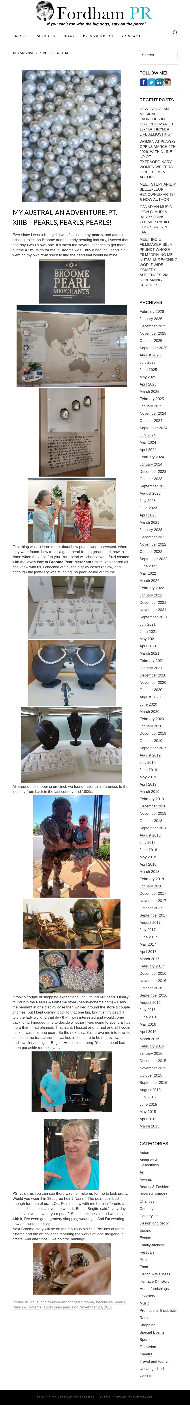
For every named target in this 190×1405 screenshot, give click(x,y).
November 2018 (153, 813)
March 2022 (150, 581)
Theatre (146, 1354)
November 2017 (153, 901)
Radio (144, 1318)
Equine (145, 1230)
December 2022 (153, 537)
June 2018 (148, 850)
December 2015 (153, 1061)
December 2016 (153, 973)
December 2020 (153, 675)
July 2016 (148, 1010)
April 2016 (148, 1032)
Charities (147, 1201)
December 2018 (153, 806)
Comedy (147, 1209)
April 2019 (148, 784)
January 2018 (151, 886)
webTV (145, 1376)
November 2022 (153, 544)
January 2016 (151, 1053)
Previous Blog (98, 36)
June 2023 (148, 508)
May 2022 (148, 573)
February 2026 (152, 311)
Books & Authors (153, 1194)
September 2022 (153, 559)
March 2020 (150, 712)
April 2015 (148, 1119)
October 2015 (151, 1075)
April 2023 (148, 515)
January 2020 (151, 726)
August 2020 (150, 697)
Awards (146, 1180)
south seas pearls (58, 1307)
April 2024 (148, 450)
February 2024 (152, 457)
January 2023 (151, 530)
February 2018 (152, 879)
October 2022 (151, 552)
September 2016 (153, 995)
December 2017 (153, 893)
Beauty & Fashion (154, 1187)
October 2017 (151, 908)
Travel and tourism (44, 1302)
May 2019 (148, 777)
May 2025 (148, 377)
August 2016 (150, 1003)
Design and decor (154, 1223)
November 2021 (153, 610)
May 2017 (148, 944)
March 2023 (150, 522)
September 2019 (153, 748)
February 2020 (152, 719)
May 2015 (148, 1112)
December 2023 (153, 472)
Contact (131, 36)
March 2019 (150, 792)
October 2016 (151, 988)
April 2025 (148, 384)
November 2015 (153, 1068)
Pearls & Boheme (27, 1307)
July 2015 (148, 1097)
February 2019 (152, 799)
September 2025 (153, 348)
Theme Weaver (140, 1397)
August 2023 (150, 493)
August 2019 (150, 755)
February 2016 (152, 1046)
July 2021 (148, 624)
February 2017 (152, 966)
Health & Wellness (155, 1274)
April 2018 (148, 864)
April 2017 (148, 952)
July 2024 (148, 435)
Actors (145, 1153)
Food (144, 1267)
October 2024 (151, 421)
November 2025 (153, 333)
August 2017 (150, 923)
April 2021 (148, 646)
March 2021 (150, 653)
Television (148, 1347)
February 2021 (152, 661)
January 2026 (151, 319)
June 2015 (148, 1104)
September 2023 (153, 486)
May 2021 (148, 639)
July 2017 (148, 930)
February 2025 (152, 399)
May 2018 (148, 857)
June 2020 (148, 704)
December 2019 (153, 733)
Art (142, 1172)
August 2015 (150, 1090)
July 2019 (148, 762)
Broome (87, 1302)
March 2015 (150, 1126)
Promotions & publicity (158, 1310)
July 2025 (148, 362)
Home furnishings (154, 1289)
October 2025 (151, 341)
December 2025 (153, 326)
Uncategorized (152, 1369)
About (21, 36)
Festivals (147, 1252)
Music (144, 1303)
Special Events (152, 1332)
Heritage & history (154, 1281)
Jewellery (147, 1296)
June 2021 (148, 632)
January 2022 (151, 595)
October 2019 (151, 741)
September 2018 (153, 828)
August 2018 (150, 835)
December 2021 (153, 602)
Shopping (148, 1325)
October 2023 (151, 479)
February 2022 (152, 588)
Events (145, 1238)
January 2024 (151, 464)
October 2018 (151, 821)
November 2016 (153, 981)
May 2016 (148, 1024)
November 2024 (153, 413)
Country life (149, 1216)
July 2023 (148, 501)
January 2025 (151, 406)
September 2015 (153, 1083)
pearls (120, 1302)
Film (143, 1260)
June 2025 (148, 370)
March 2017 (150, 959)
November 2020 (153, 682)
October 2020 (151, 690)
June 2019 (148, 770)
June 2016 (148, 1017)
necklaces (104, 1302)
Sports (145, 1340)
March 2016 (150, 1039)
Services (46, 36)
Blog (69, 36)
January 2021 (151, 668)
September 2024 (153, 428)
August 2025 (150, 355)
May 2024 (148, 442)
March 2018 (150, 872)
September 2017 (153, 915)
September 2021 (153, 617)
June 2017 (148, 937)
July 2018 (148, 842)
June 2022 (148, 566)
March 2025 (150, 391)
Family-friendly (152, 1245)
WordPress (84, 1397)
